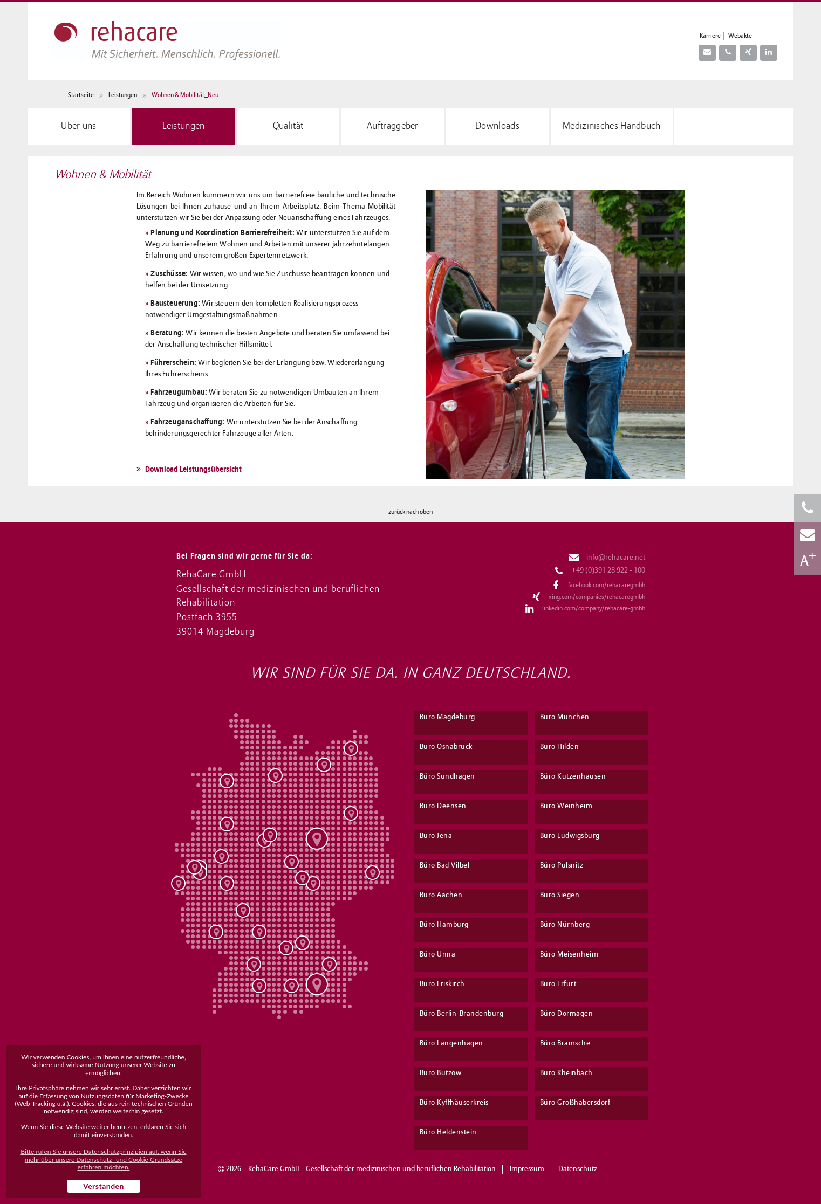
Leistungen (122, 95)
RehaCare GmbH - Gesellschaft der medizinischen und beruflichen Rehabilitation (372, 1169)
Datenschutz (577, 1169)
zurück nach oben (410, 512)
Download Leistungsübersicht (189, 469)
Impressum (527, 1169)
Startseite (81, 95)
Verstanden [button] (103, 1186)
